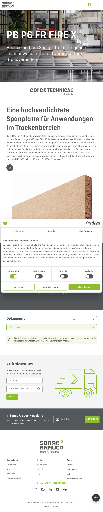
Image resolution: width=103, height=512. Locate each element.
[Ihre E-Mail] (71, 419)
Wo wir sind (10, 469)
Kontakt (70, 460)
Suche (12, 397)
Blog (38, 474)
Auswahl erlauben (51, 287)
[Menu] (98, 5)
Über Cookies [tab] (85, 231)
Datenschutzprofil (13, 478)
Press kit (39, 469)
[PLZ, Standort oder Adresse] (23, 388)
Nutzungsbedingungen (46, 502)
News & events (42, 465)
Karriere (70, 465)
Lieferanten (72, 469)
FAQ (68, 474)
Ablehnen (18, 287)
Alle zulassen (84, 287)
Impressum (32, 502)
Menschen (10, 474)
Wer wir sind (11, 465)
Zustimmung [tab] (18, 231)
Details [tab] (51, 231)
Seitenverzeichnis (74, 478)
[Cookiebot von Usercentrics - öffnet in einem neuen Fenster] (88, 223)
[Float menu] (96, 498)
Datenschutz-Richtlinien (64, 502)
